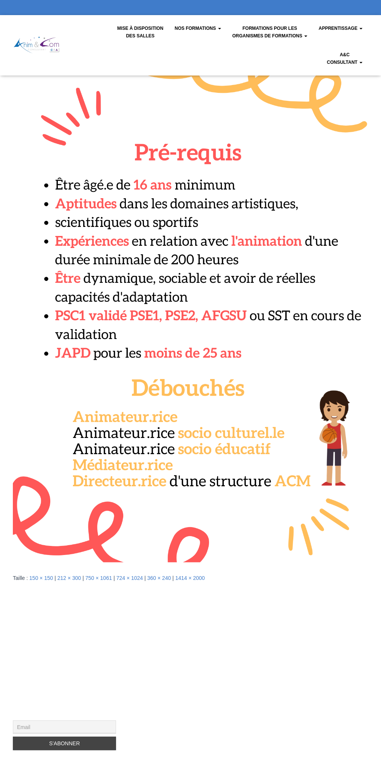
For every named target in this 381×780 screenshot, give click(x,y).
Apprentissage (340, 28)
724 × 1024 (129, 578)
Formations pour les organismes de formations (269, 32)
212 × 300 (69, 578)
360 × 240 (159, 578)
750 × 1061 (98, 578)
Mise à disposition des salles (140, 32)
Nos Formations (198, 28)
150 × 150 (41, 578)
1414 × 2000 (190, 578)
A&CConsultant (344, 58)
